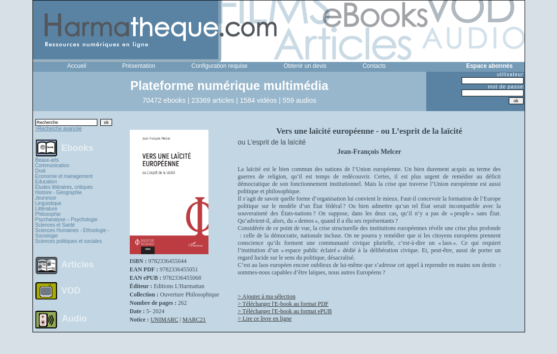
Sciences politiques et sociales (68, 241)
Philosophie (48, 214)
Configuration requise (219, 65)
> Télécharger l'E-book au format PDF (283, 303)
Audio (74, 318)
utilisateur (510, 74)
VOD (71, 290)
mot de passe (505, 86)
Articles (77, 264)
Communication (52, 165)
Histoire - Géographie (58, 192)
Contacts (373, 65)
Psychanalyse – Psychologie (66, 219)
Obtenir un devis (305, 65)
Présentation (138, 65)
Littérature (46, 208)
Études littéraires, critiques (64, 187)
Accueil (77, 65)
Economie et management (64, 176)
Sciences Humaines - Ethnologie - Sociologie (72, 233)
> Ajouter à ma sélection (266, 296)
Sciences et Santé (55, 225)
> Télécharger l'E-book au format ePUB (285, 311)
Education (46, 181)
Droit (40, 171)
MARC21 (193, 319)
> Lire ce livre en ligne (265, 318)
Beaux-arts (47, 160)
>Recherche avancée (58, 128)
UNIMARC (164, 319)
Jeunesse (46, 198)
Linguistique (48, 203)
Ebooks (77, 147)
